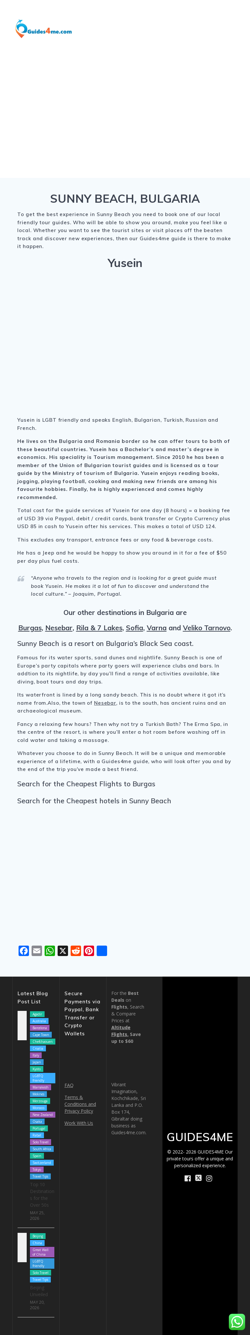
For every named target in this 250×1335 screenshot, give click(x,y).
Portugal (39, 1128)
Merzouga (40, 1101)
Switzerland (42, 1162)
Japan (37, 1062)
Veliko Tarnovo (206, 627)
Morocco (38, 1108)
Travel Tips (40, 1176)
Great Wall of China (41, 1252)
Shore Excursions (187, 12)
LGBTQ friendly (38, 1078)
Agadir (37, 1014)
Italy (36, 1055)
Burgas (30, 627)
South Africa (42, 1149)
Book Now (218, 28)
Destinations (129, 12)
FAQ (69, 1085)
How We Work (133, 28)
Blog (232, 12)
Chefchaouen (43, 1041)
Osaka (37, 1121)
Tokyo (37, 1169)
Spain (37, 1156)
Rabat (37, 1135)
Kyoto (37, 1069)
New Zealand (43, 1114)
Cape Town (41, 1034)
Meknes (38, 1094)
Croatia (38, 1048)
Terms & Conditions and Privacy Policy (80, 1104)
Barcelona (40, 1028)
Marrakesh (41, 1087)
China (37, 1243)
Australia (39, 1021)
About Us (178, 28)
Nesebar (59, 627)
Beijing (38, 1236)
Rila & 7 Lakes (99, 627)
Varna (157, 627)
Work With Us (78, 1123)
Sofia (134, 627)
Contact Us (222, 44)
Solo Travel (41, 1142)
